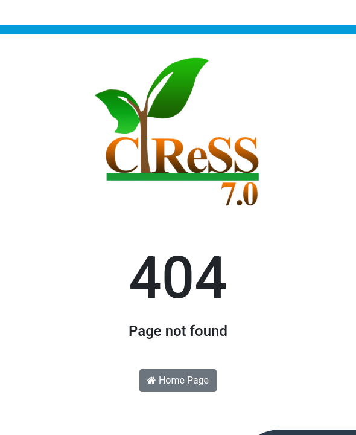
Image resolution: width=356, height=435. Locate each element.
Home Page (178, 380)
